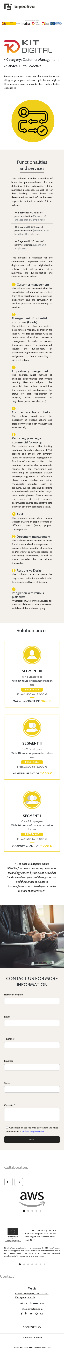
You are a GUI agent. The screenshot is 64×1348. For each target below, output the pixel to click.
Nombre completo (14, 994)
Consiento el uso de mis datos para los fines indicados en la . (32, 1129)
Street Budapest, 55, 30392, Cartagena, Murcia (32, 1295)
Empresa (8, 1061)
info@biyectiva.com (32, 1309)
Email (8, 1017)
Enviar (32, 1139)
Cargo (7, 1083)
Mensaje (9, 1105)
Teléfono (10, 1039)
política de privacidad (33, 1131)
